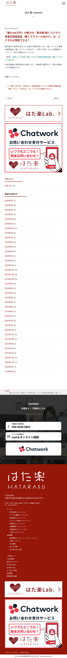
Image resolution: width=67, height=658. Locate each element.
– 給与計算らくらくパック (17, 512)
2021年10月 (9, 339)
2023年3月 (9, 302)
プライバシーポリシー (12, 652)
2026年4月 (9, 201)
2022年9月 (9, 307)
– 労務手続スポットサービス (18, 529)
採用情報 (10, 573)
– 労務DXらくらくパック (17, 524)
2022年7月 (9, 316)
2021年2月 (9, 353)
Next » (56, 98)
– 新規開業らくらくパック (17, 526)
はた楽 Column (11, 565)
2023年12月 (9, 270)
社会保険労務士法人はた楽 (30, 656)
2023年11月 (9, 274)
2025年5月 (9, 219)
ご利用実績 (10, 559)
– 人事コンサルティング (16, 532)
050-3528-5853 (12, 505)
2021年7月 (9, 348)
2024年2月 (9, 261)
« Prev (9, 98)
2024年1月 (9, 265)
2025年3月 (9, 224)
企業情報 (10, 535)
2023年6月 (9, 298)
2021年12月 (9, 335)
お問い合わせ (24, 652)
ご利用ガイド (11, 556)
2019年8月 (9, 371)
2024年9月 (9, 233)
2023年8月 (9, 288)
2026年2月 (9, 210)
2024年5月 (9, 247)
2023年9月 (9, 284)
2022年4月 (9, 321)
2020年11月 (9, 362)
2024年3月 (9, 256)
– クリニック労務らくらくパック (19, 521)
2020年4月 (9, 367)
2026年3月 (9, 205)
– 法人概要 (12, 544)
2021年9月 (9, 344)
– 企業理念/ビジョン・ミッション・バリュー (23, 538)
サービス (10, 509)
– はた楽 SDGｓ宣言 (15, 549)
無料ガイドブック (12, 562)
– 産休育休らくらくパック (17, 518)
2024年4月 (9, 251)
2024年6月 (9, 242)
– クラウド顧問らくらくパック (19, 515)
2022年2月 (9, 330)
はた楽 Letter (11, 567)
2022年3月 (9, 325)
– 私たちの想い (13, 547)
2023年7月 (9, 293)
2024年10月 (9, 228)
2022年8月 (9, 311)
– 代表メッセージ (14, 541)
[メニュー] (63, 3)
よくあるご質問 (12, 570)
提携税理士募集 (12, 576)
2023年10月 (9, 279)
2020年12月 (9, 358)
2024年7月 (9, 238)
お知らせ (8, 186)
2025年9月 (9, 214)
